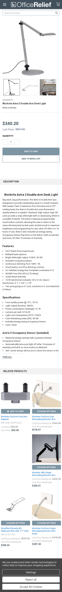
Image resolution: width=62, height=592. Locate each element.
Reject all (31, 579)
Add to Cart (15, 411)
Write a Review (9, 107)
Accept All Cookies (31, 587)
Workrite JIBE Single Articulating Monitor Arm (43, 473)
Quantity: (8, 136)
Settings (31, 572)
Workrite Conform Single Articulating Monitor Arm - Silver (44, 531)
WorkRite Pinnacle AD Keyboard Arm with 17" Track (15, 529)
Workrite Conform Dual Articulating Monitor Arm (43, 417)
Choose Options (46, 411)
